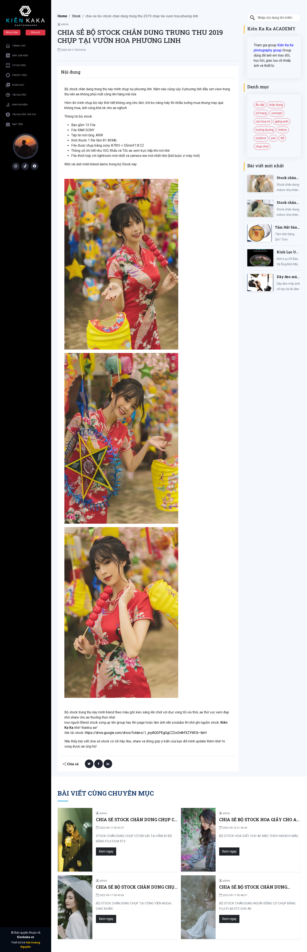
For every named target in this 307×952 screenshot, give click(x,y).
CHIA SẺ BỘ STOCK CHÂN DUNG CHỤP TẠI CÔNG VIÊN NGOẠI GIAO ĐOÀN (136, 887)
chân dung (276, 104)
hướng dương (265, 129)
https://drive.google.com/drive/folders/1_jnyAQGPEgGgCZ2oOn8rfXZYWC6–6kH (146, 733)
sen (273, 138)
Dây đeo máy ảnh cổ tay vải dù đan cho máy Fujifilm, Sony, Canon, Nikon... (288, 276)
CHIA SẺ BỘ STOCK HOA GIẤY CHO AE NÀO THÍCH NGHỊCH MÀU (259, 819)
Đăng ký (35, 32)
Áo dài (260, 104)
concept (276, 113)
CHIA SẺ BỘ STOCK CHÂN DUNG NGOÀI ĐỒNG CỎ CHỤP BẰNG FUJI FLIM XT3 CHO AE (255, 887)
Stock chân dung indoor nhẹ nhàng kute (287, 202)
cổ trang (261, 113)
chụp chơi (262, 146)
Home (62, 16)
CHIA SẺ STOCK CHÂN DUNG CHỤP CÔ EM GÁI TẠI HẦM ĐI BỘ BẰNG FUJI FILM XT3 (136, 819)
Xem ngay (106, 851)
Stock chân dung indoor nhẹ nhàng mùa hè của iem (287, 177)
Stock (76, 16)
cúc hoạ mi (263, 121)
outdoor (261, 138)
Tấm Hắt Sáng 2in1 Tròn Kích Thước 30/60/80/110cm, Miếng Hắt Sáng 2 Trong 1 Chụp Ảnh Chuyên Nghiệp (288, 227)
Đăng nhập (12, 32)
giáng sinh (281, 121)
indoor (282, 129)
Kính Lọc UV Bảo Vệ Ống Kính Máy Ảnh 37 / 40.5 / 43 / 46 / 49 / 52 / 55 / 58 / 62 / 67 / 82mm (288, 252)
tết (282, 138)
